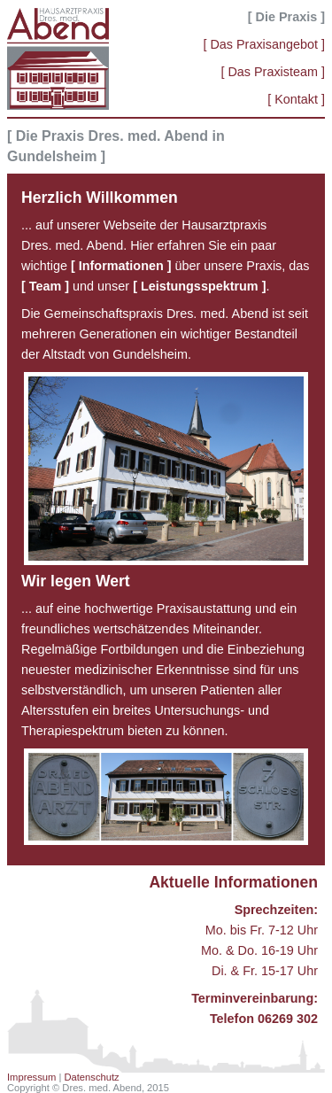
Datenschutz (91, 1077)
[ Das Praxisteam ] (272, 72)
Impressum (31, 1077)
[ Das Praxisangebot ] (264, 44)
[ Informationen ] (121, 266)
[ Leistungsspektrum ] (199, 286)
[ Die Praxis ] (286, 17)
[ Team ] (45, 286)
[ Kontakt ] (296, 99)
